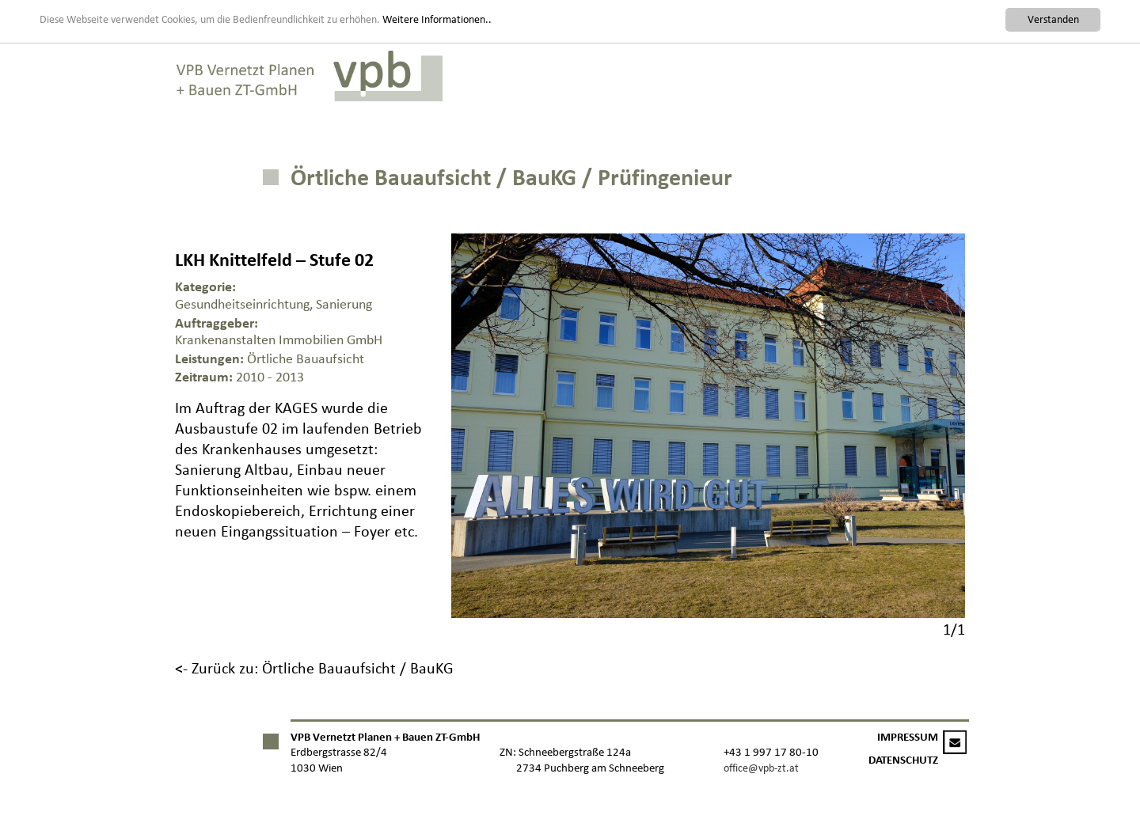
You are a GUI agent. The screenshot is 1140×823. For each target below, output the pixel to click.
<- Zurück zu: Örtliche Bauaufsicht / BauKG (314, 668)
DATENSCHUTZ (903, 760)
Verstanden (1053, 19)
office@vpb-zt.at (761, 768)
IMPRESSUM (907, 737)
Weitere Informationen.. (437, 19)
